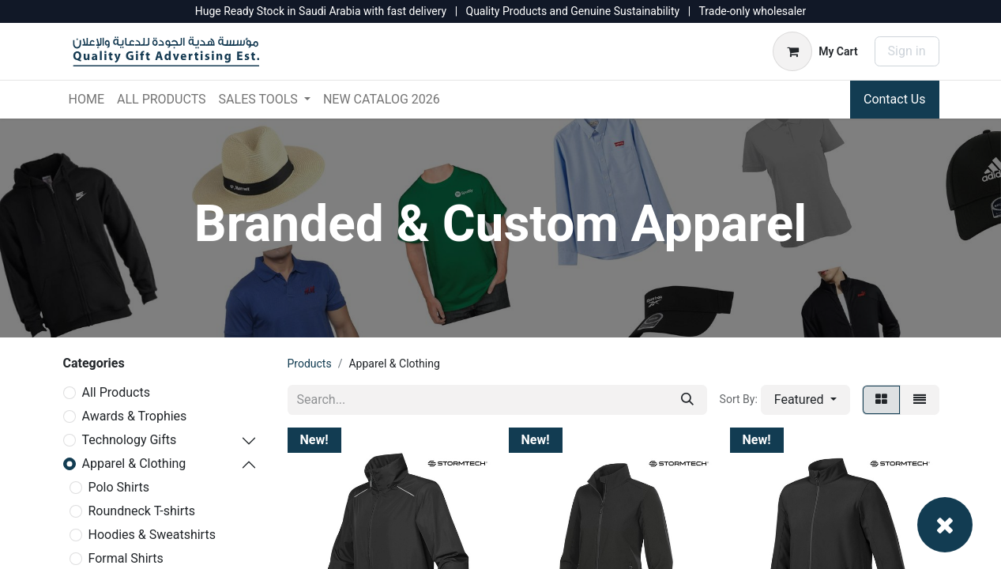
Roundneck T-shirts (142, 510)
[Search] (687, 400)
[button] (805, 400)
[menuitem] (86, 99)
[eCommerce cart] (815, 51)
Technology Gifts (129, 439)
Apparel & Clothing (134, 463)
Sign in (907, 50)
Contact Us (895, 99)
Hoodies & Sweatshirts (152, 534)
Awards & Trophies (134, 416)
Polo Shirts (119, 487)
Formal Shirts (126, 558)
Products (310, 363)
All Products (116, 392)
